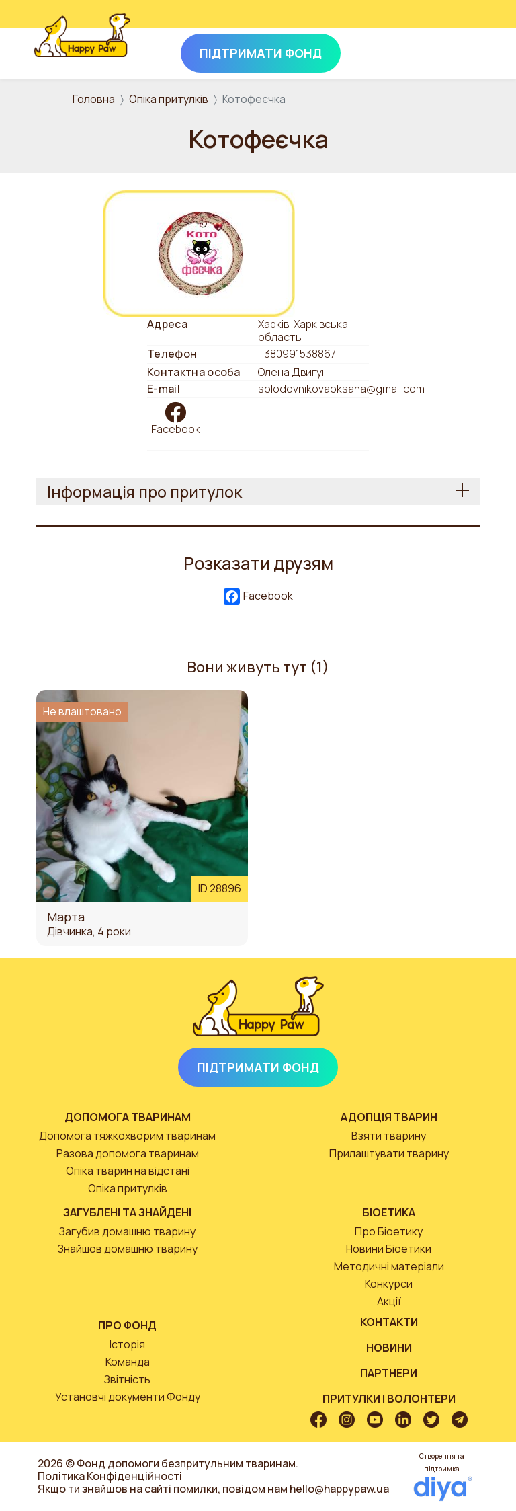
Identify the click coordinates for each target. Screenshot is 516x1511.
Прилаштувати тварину (389, 1153)
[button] (199, 252)
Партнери (388, 1373)
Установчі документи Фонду (127, 1396)
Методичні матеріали (389, 1266)
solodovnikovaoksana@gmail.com (341, 389)
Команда (127, 1361)
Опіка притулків (168, 98)
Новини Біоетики (388, 1248)
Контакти (389, 1322)
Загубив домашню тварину (127, 1231)
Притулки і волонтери (389, 1399)
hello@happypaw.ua (339, 1488)
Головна (94, 98)
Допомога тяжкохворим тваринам (127, 1135)
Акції (389, 1301)
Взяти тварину (388, 1135)
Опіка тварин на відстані (127, 1170)
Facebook (175, 429)
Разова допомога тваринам (127, 1153)
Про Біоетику (389, 1231)
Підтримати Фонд (258, 1067)
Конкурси (389, 1283)
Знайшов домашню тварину (128, 1248)
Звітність (127, 1379)
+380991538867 (297, 353)
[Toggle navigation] (463, 50)
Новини (389, 1348)
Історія (127, 1344)
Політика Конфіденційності (110, 1476)
